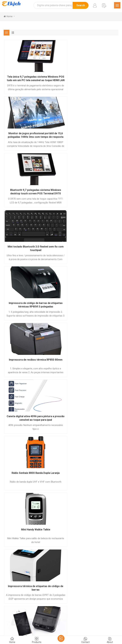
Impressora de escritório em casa (100, 306)
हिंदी (93, 617)
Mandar (16, 560)
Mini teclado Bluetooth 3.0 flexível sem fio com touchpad (22, 135)
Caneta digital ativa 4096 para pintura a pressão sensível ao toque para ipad (22, 192)
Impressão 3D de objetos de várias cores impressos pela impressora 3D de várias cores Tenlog (22, 363)
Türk (49, 621)
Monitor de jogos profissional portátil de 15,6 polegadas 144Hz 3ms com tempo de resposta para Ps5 (61, 78)
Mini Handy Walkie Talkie (99, 190)
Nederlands (60, 621)
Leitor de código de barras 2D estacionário (100, 363)
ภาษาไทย (40, 621)
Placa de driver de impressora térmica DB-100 (61, 420)
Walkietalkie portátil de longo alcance (100, 249)
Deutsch (64, 617)
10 (68, 449)
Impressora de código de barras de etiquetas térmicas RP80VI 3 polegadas (61, 135)
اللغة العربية (28, 621)
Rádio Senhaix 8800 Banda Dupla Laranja (61, 192)
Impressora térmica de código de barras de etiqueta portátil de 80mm (61, 249)
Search (80, 5)
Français (75, 617)
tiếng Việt (73, 621)
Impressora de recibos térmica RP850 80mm (99, 135)
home (8, 16)
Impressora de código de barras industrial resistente (22, 306)
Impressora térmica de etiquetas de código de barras (22, 249)
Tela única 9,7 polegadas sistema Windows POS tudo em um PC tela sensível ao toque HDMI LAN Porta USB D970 (22, 78)
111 (90, 449)
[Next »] (98, 448)
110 (82, 449)
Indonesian (85, 621)
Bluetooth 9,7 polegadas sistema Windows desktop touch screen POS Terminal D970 (99, 78)
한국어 (110, 617)
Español (41, 617)
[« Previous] (8, 448)
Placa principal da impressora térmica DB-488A (61, 363)
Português (52, 617)
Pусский (101, 617)
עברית (96, 621)
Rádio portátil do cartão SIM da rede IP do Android (61, 306)
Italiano (85, 617)
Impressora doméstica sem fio (22, 420)
